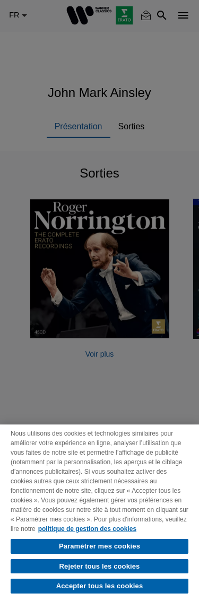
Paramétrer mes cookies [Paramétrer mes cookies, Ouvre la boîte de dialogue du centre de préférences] (99, 546)
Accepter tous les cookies (99, 586)
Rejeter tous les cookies (99, 566)
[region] (99, 513)
